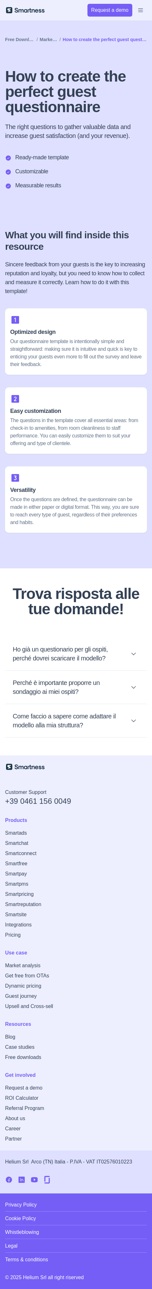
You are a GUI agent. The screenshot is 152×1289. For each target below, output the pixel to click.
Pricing (13, 935)
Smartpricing (19, 894)
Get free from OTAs (27, 975)
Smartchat (16, 843)
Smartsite (16, 914)
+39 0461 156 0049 (38, 801)
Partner (13, 1138)
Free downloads (23, 1057)
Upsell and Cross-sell (29, 1006)
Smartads (16, 833)
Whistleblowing (22, 1232)
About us (15, 1118)
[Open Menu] (140, 10)
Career (13, 1128)
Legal (11, 1246)
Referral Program (24, 1108)
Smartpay (16, 873)
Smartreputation (23, 904)
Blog (10, 1037)
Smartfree (16, 863)
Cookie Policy (20, 1218)
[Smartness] (25, 10)
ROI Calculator (21, 1098)
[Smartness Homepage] (76, 767)
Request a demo (23, 1088)
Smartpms (16, 884)
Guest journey (21, 996)
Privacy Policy (21, 1204)
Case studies (20, 1047)
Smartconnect (21, 853)
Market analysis (22, 965)
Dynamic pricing (23, 986)
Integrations (18, 924)
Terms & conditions (26, 1259)
